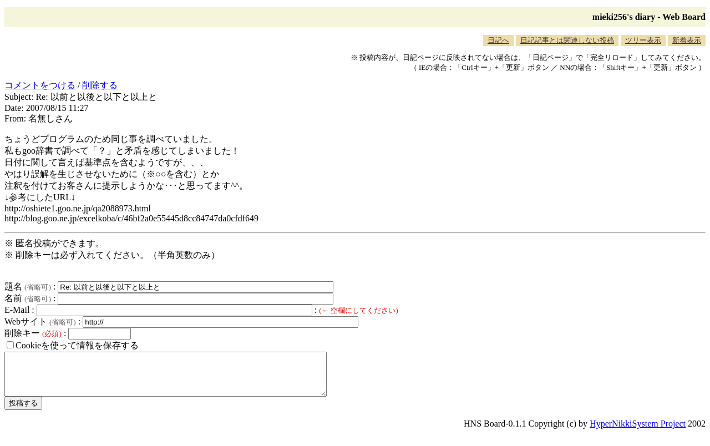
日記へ (498, 40)
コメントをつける (39, 85)
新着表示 (686, 40)
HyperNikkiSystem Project (638, 432)
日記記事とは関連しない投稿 (567, 40)
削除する (100, 85)
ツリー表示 (643, 40)
